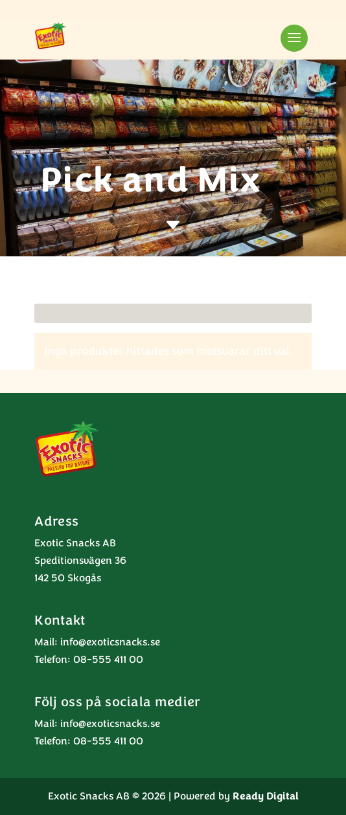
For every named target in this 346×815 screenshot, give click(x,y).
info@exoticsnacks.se (110, 642)
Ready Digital (266, 796)
